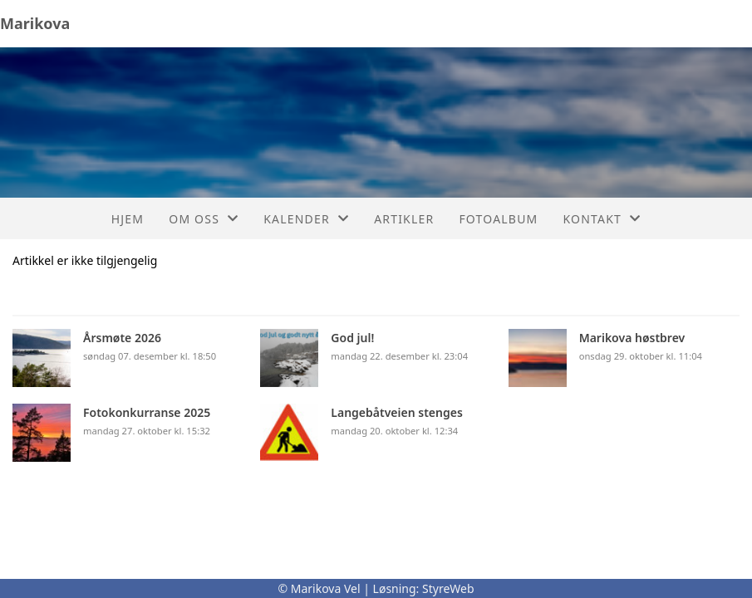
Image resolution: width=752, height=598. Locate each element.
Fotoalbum (498, 219)
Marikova (35, 23)
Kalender (306, 219)
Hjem (127, 219)
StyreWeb (448, 588)
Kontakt (602, 219)
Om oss (203, 219)
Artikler (404, 219)
